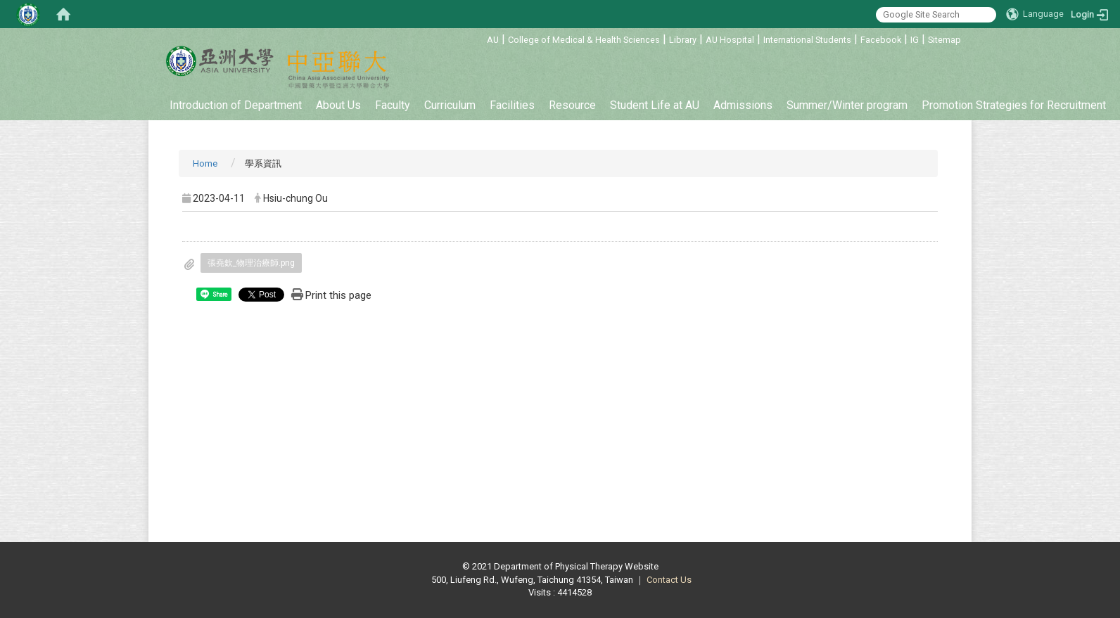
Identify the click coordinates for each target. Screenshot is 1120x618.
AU (493, 39)
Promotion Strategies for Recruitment (1014, 105)
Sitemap (944, 39)
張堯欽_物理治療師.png (251, 263)
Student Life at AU (654, 105)
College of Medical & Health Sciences (584, 39)
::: (479, 37)
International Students (807, 39)
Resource (572, 105)
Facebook (880, 39)
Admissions (742, 105)
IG (914, 39)
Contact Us (669, 579)
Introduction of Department (236, 105)
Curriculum (450, 105)
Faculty (392, 105)
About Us (338, 105)
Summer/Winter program (847, 105)
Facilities (512, 105)
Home (205, 163)
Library (682, 39)
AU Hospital (730, 39)
